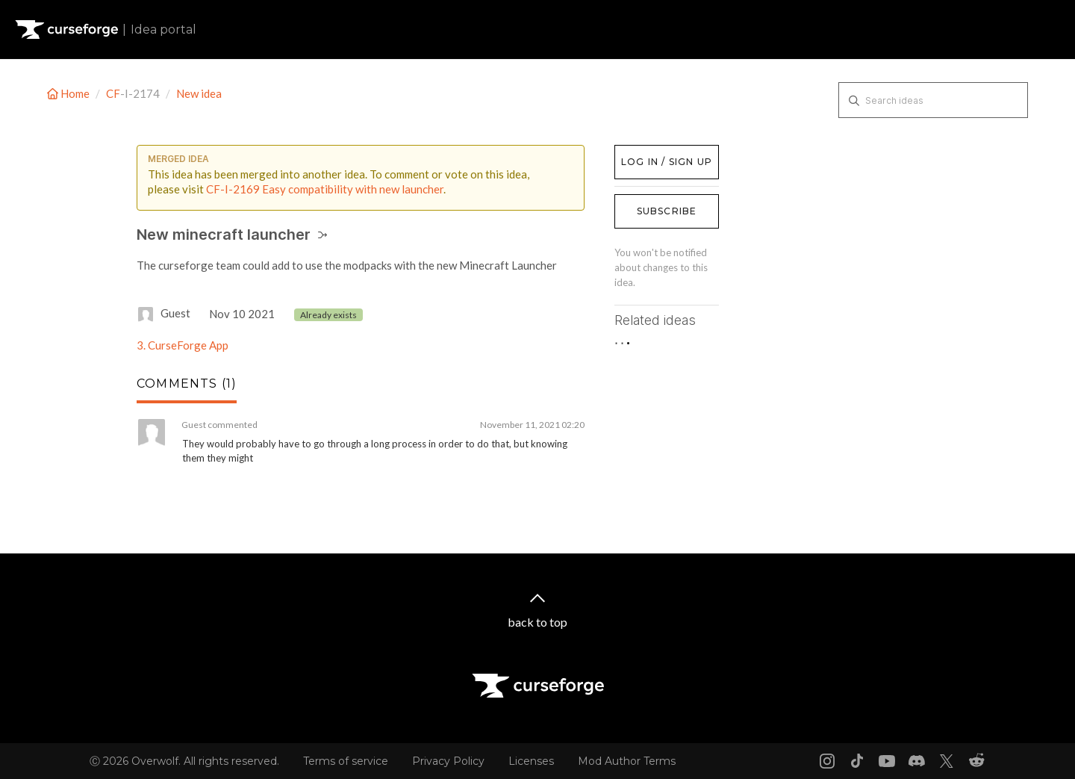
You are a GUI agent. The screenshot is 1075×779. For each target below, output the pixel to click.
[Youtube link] (887, 761)
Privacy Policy (448, 761)
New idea (199, 93)
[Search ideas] (933, 100)
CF (113, 93)
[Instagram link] (827, 761)
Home (69, 93)
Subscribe (667, 211)
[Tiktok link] (857, 761)
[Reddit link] (976, 761)
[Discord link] (917, 761)
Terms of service (345, 761)
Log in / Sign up (652, 152)
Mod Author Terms (627, 761)
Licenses (531, 761)
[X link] (947, 761)
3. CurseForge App (182, 345)
